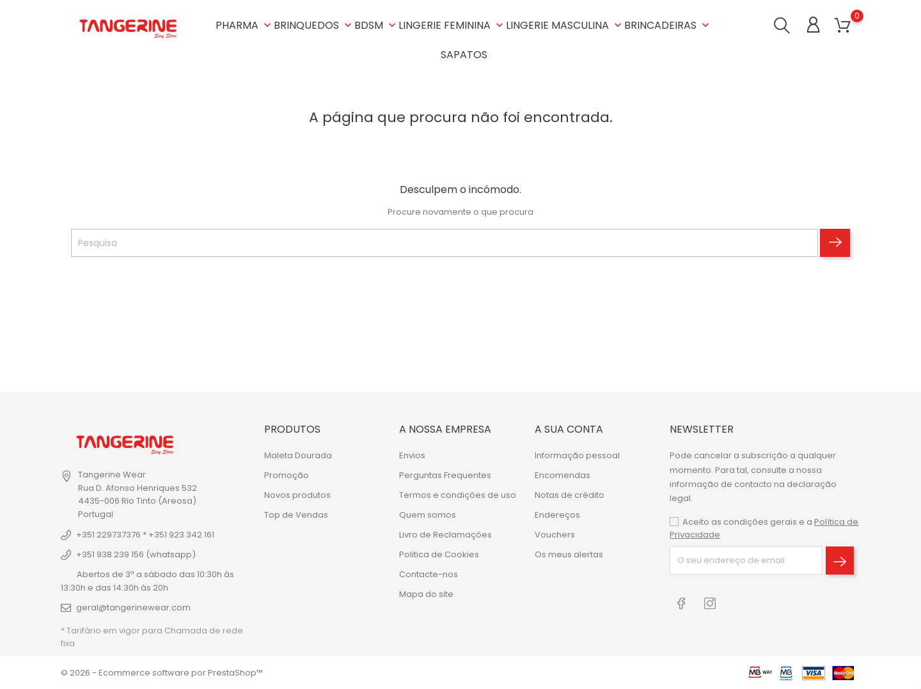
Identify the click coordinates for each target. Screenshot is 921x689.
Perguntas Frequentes (445, 475)
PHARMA (245, 25)
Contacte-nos (428, 574)
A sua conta (569, 429)
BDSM (376, 25)
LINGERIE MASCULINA (565, 25)
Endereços (557, 515)
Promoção (286, 475)
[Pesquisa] (444, 243)
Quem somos (427, 515)
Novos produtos (297, 495)
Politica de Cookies (439, 554)
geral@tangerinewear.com (133, 607)
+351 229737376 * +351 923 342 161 (145, 535)
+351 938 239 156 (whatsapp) (136, 554)
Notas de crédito (569, 495)
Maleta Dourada (298, 455)
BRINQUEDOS (314, 25)
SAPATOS (464, 54)
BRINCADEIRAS (668, 25)
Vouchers (555, 535)
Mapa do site (426, 594)
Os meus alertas (569, 554)
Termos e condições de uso (457, 495)
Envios (412, 455)
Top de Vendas (296, 515)
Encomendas (562, 475)
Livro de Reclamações (445, 535)
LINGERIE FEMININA (452, 25)
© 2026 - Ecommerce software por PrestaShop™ (162, 673)
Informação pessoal (577, 455)
